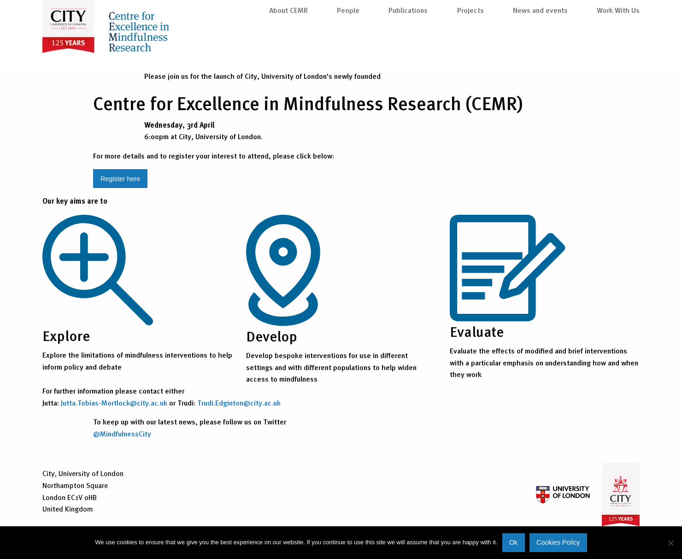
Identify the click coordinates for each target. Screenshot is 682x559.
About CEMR (288, 47)
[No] (670, 542)
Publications (408, 47)
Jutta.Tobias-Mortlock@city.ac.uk (114, 402)
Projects (470, 47)
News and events (540, 47)
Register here (120, 178)
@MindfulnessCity (122, 433)
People (348, 47)
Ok (513, 542)
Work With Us (618, 47)
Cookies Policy (558, 542)
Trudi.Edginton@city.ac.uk (239, 402)
